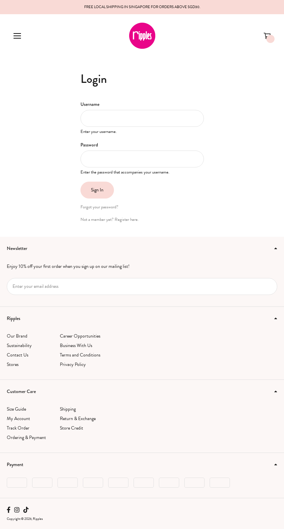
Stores (13, 364)
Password (89, 144)
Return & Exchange (78, 418)
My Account (18, 418)
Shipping (68, 409)
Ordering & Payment (26, 437)
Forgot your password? (99, 207)
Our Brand (17, 336)
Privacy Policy (73, 364)
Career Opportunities (80, 336)
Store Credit (71, 428)
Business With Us (76, 345)
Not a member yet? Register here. (109, 219)
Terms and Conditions (80, 355)
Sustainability (19, 345)
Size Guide (16, 409)
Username (89, 104)
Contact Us (17, 355)
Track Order (18, 428)
